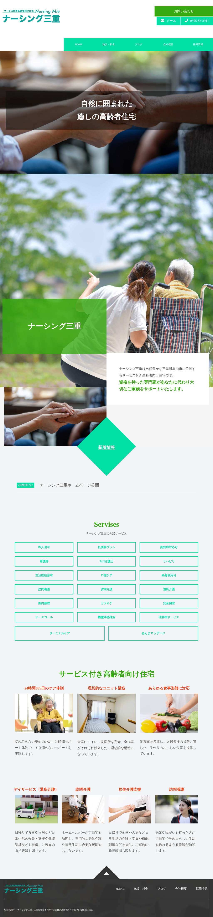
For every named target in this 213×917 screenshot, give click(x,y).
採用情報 (198, 44)
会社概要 (168, 44)
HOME (78, 44)
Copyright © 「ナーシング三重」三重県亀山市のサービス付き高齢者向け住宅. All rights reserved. (48, 910)
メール (168, 21)
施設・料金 (108, 44)
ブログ (138, 44)
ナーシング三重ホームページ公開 (70, 485)
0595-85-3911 (197, 21)
